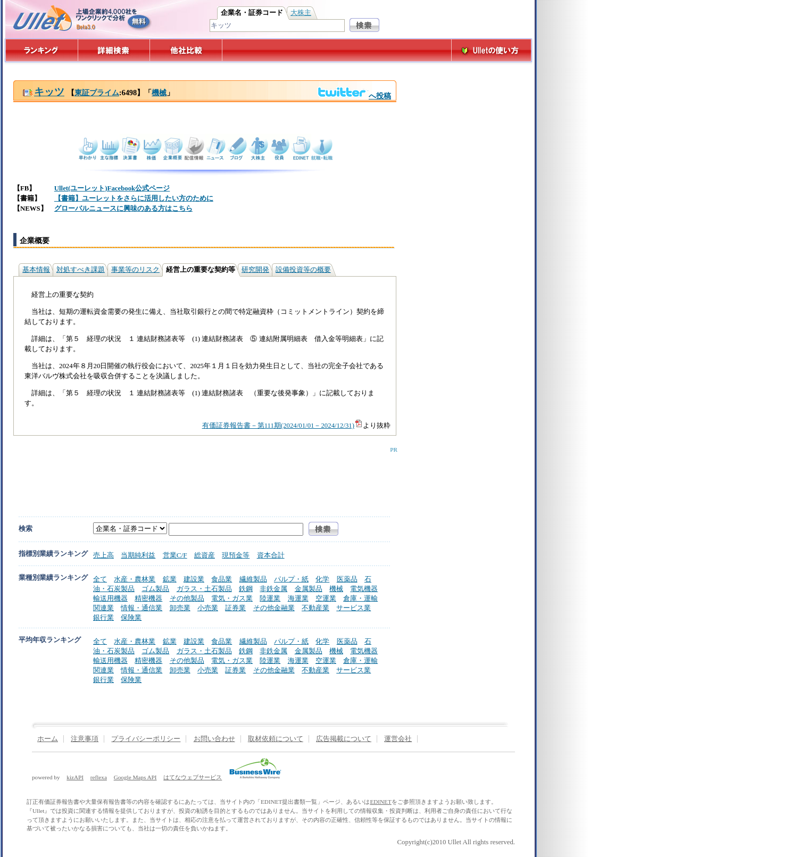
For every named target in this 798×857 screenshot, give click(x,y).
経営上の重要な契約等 (200, 269)
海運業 (298, 598)
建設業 (194, 579)
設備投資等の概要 (303, 269)
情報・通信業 (141, 608)
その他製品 (187, 598)
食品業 (221, 579)
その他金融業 (274, 608)
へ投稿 (354, 95)
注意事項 (84, 739)
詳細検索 (114, 50)
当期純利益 (138, 555)
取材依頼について (275, 739)
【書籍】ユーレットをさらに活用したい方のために (133, 198)
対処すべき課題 (80, 269)
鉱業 (170, 579)
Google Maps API (135, 777)
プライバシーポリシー (145, 739)
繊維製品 (253, 579)
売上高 (103, 555)
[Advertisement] (202, 477)
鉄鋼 (246, 589)
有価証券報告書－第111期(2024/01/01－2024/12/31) (282, 425)
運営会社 (398, 739)
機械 (159, 92)
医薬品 (347, 579)
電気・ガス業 (232, 598)
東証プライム (96, 92)
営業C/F (175, 555)
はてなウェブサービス (192, 777)
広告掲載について (343, 739)
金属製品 (308, 589)
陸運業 (270, 598)
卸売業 (180, 608)
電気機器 (364, 589)
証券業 (235, 608)
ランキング (41, 50)
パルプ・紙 (291, 579)
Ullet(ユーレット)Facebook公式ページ (112, 188)
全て (100, 579)
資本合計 (271, 555)
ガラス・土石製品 (204, 589)
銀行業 (103, 617)
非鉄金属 (273, 589)
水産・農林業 (134, 579)
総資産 (204, 555)
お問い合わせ (214, 739)
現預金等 (236, 555)
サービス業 (353, 608)
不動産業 (315, 608)
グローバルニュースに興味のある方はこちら (123, 208)
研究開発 (255, 269)
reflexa (98, 777)
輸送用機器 (110, 598)
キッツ (43, 91)
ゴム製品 (155, 589)
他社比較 (187, 50)
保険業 (131, 617)
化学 (322, 579)
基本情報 (36, 269)
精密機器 (148, 598)
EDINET (380, 801)
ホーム (47, 739)
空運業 (325, 598)
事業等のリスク (135, 269)
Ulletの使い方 (491, 50)
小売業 (207, 608)
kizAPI (75, 777)
